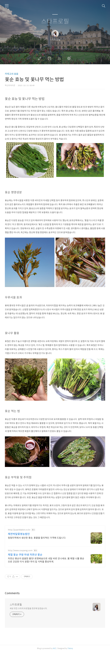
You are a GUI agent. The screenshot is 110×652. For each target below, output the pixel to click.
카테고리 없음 (11, 73)
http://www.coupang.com (20, 550)
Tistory (70, 648)
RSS (59, 58)
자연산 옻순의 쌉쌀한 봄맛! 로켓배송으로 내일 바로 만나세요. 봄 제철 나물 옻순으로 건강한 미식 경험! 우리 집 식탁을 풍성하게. (46, 560)
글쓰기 (40, 58)
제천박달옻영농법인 (19, 534)
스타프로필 (55, 21)
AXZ (54, 648)
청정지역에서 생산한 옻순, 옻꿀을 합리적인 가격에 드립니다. (37, 537)
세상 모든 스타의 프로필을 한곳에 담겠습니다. (28, 608)
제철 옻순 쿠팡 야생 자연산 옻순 (25, 554)
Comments (12, 593)
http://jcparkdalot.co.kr (19, 530)
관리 (69, 58)
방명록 (50, 58)
